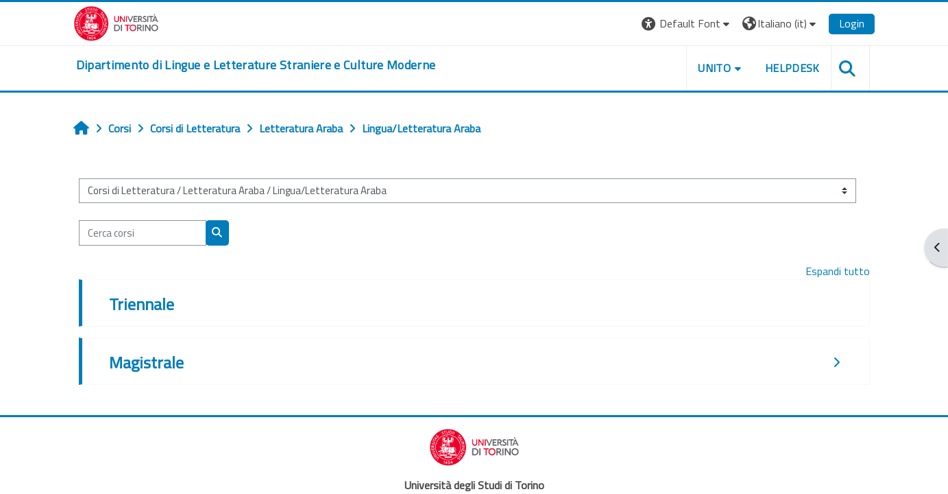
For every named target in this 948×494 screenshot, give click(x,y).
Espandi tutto (837, 271)
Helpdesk (792, 68)
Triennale (141, 304)
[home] (256, 65)
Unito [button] (714, 68)
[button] (687, 23)
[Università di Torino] (116, 22)
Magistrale (146, 362)
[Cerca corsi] (142, 233)
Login (851, 23)
